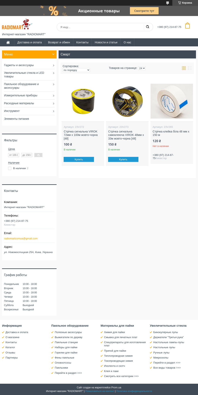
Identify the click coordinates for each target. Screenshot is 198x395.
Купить (79, 159)
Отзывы (10, 352)
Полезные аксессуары (68, 332)
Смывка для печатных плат (120, 337)
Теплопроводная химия (118, 355)
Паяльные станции (66, 342)
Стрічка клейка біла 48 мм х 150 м (171, 133)
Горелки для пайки (66, 352)
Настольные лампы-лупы (168, 342)
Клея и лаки (111, 371)
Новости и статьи (106, 42)
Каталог (10, 347)
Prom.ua (116, 387)
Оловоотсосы (63, 362)
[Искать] (147, 27)
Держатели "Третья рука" (168, 337)
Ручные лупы (161, 352)
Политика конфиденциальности (134, 391)
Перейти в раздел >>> (68, 372)
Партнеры (11, 357)
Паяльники (61, 367)
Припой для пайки (115, 350)
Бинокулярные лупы (165, 332)
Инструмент (12, 111)
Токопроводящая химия (118, 360)
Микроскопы (160, 357)
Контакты (82, 42)
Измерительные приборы (20, 95)
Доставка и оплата (29, 42)
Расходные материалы (19, 103)
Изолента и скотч (114, 365)
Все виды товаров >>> (167, 367)
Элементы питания (16, 118)
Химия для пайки (114, 332)
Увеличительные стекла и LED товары (24, 74)
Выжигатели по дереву (68, 337)
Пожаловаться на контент (99, 391)
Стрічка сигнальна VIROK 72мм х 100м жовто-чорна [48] (81, 135)
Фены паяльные (64, 357)
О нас (127, 42)
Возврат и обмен (59, 42)
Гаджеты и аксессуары (19, 65)
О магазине (12, 337)
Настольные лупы (164, 347)
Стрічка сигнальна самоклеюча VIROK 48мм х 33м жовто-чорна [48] (126, 135)
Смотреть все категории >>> (121, 376)
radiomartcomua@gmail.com (21, 238)
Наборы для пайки (66, 347)
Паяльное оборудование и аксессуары (21, 85)
